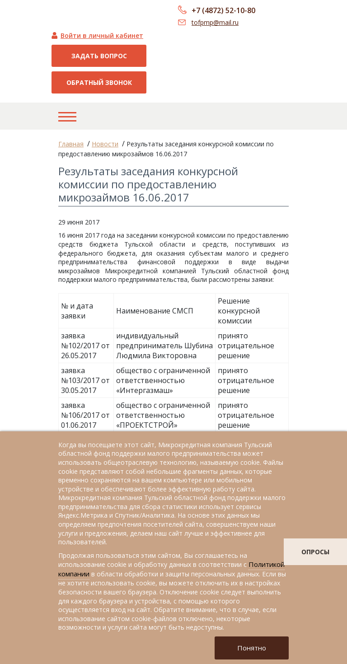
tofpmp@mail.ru (215, 22)
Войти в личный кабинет (102, 35)
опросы (315, 551)
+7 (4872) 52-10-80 (223, 10)
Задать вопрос (99, 55)
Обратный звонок (99, 82)
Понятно (251, 647)
